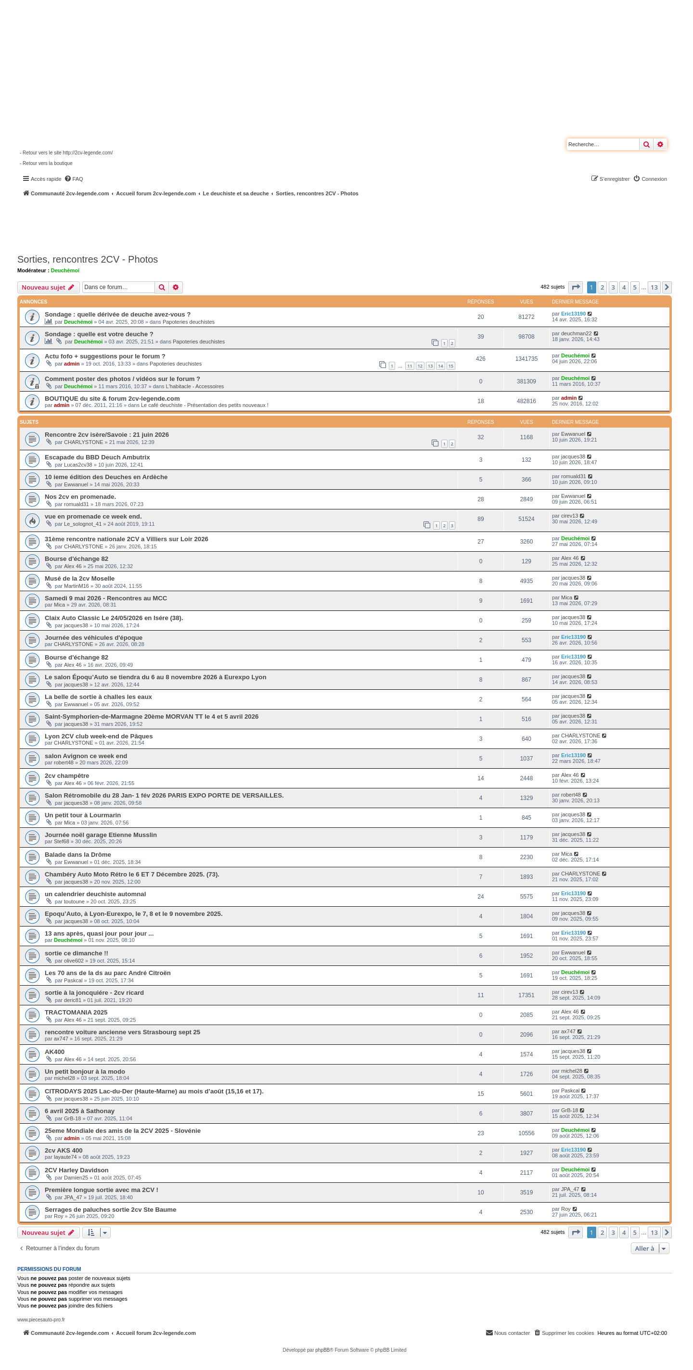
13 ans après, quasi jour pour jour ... (99, 933)
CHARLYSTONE (83, 442)
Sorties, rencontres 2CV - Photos (87, 259)
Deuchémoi (65, 270)
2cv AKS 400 (64, 1150)
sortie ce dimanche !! (76, 953)
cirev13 (569, 516)
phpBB (322, 1350)
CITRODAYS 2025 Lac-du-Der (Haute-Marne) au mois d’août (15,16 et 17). (154, 1091)
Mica (59, 605)
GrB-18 (72, 1118)
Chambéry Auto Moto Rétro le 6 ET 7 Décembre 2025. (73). (132, 874)
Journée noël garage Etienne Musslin (101, 834)
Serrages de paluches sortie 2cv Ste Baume (110, 1209)
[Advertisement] (258, 223)
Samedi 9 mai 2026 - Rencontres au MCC (106, 598)
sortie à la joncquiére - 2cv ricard (94, 992)
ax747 (61, 1038)
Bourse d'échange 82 (76, 558)
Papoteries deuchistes (189, 322)
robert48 (64, 762)
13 (430, 366)
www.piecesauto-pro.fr (41, 1319)
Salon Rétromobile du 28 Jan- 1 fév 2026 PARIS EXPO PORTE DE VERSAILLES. (164, 795)
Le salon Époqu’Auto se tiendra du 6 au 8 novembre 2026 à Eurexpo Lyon (155, 677)
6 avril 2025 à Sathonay (80, 1111)
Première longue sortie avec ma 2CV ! (101, 1189)
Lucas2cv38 (78, 465)
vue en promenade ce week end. (93, 516)
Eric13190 (573, 314)
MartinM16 (76, 586)
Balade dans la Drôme (78, 854)
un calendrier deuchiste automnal (95, 894)
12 (420, 366)
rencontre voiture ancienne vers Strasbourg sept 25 (122, 1032)
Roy (59, 1216)
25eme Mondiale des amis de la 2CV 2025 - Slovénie (123, 1130)
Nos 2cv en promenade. (80, 496)
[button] (575, 287)
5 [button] (635, 287)
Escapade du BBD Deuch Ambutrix (97, 457)
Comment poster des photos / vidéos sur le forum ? (122, 378)
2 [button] (602, 287)
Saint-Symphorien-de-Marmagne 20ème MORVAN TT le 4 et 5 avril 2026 (151, 716)
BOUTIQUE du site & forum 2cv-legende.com (112, 398)
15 (451, 366)
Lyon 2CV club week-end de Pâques (99, 736)
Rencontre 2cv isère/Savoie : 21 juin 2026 (107, 434)
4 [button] (624, 287)
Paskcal (73, 980)
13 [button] (654, 287)
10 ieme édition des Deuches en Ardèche (106, 477)
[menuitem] (73, 179)
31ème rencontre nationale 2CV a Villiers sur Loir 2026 (126, 539)
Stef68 (61, 841)
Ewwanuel (573, 434)
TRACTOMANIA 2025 (76, 1012)
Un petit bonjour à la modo (85, 1071)
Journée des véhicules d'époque (93, 637)
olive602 (74, 961)
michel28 (64, 1078)
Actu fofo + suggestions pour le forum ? (105, 356)
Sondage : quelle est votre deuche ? (99, 334)
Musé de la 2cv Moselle (80, 578)
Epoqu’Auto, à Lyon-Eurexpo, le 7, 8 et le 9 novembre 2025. (134, 913)
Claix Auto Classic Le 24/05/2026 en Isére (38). (114, 618)
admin (71, 364)
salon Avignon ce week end (86, 756)
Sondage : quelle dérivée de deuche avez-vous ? (118, 314)
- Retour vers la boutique (46, 163)
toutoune (74, 901)
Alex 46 (73, 566)
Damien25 (76, 1177)
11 (409, 366)
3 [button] (613, 287)
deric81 (72, 1000)
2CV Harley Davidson (77, 1170)
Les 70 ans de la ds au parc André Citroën (108, 973)
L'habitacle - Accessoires (195, 386)
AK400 (54, 1051)
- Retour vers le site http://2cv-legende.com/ (66, 152)
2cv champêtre (67, 775)
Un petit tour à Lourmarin (83, 815)
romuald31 (573, 476)
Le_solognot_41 (83, 524)
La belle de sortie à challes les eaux (98, 696)
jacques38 (573, 456)
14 (440, 366)
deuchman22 (576, 333)
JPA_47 (73, 1197)
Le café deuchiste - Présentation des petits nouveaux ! (205, 405)
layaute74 (65, 1157)
